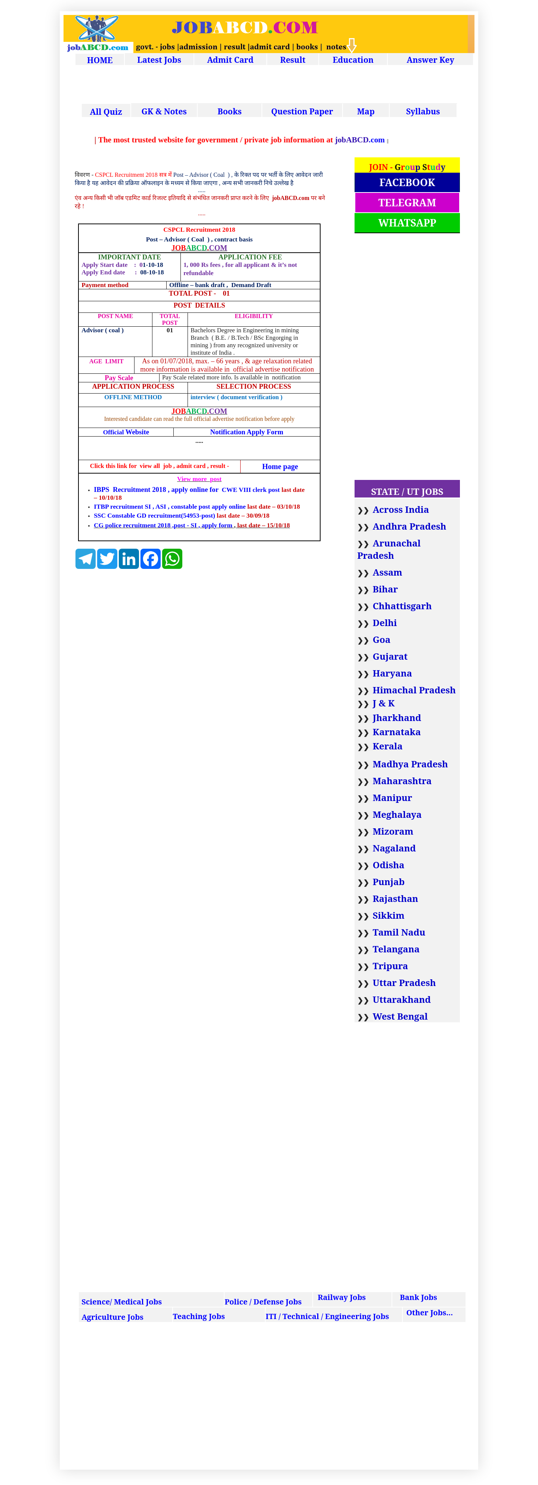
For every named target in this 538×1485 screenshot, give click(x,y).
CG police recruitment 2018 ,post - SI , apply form (163, 525)
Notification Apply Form (246, 432)
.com (375, 139)
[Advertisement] (274, 85)
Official (126, 432)
